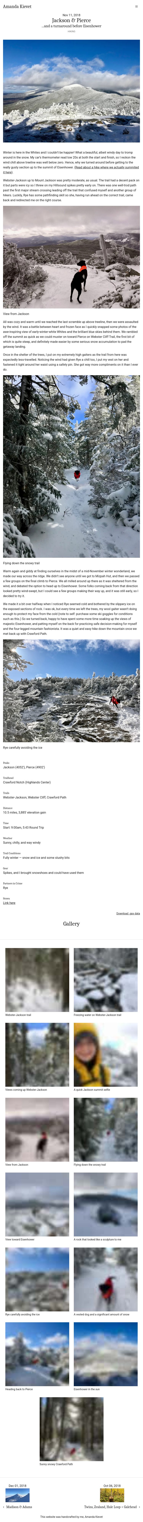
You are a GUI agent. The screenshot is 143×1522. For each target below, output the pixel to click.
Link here (9, 903)
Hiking (71, 31)
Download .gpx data (128, 913)
